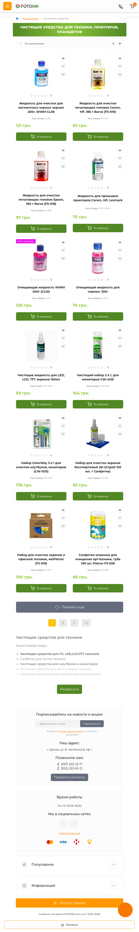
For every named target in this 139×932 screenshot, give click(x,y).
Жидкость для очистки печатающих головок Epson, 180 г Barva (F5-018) (41, 199)
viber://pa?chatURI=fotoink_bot (63, 823)
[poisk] (108, 6)
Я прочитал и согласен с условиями (68, 733)
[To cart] (41, 136)
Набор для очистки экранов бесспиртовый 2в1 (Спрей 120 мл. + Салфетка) (97, 467)
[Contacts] (121, 6)
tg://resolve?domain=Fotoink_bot (74, 823)
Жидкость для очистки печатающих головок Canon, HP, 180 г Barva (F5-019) (98, 107)
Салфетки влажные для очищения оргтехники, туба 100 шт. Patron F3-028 (97, 559)
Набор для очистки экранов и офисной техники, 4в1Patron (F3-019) (41, 559)
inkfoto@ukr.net (69, 833)
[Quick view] (63, 58)
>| (86, 623)
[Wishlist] (63, 66)
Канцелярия (31, 18)
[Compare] (63, 74)
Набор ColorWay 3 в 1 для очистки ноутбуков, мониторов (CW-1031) (41, 467)
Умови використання (71, 731)
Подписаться (92, 723)
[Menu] (7, 6)
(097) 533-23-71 (71, 764)
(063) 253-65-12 (71, 768)
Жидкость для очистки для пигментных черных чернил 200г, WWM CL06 (41, 107)
